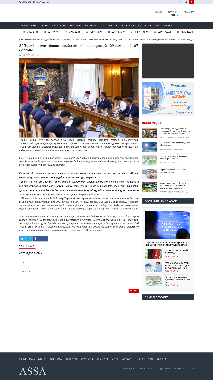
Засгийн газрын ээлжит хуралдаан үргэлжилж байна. (174, 137)
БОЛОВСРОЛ (132, 25)
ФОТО (157, 25)
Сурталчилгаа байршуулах (172, 369)
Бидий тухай (128, 369)
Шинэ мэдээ (152, 123)
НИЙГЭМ (146, 25)
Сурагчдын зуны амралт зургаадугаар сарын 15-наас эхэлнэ (177, 279)
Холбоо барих (146, 369)
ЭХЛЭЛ (24, 25)
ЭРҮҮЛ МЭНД (90, 25)
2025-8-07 (30, 55)
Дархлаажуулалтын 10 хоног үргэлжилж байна (172, 171)
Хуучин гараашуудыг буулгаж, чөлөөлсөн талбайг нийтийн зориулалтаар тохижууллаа (173, 185)
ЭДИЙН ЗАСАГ (58, 25)
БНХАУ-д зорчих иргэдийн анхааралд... (176, 251)
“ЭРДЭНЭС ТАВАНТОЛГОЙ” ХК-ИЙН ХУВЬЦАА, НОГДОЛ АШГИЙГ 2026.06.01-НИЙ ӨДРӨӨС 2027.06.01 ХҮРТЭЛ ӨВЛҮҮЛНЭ (177, 265)
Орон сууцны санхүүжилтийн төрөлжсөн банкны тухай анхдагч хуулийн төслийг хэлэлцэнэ (175, 131)
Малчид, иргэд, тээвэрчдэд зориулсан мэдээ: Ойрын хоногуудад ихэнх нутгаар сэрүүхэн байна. (175, 149)
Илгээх (133, 290)
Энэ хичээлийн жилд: (169, 163)
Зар (192, 369)
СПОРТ (119, 25)
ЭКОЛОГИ (167, 25)
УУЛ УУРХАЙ (74, 25)
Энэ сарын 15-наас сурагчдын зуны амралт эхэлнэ (154, 39)
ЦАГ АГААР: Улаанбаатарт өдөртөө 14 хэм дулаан (102, 39)
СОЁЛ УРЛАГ (107, 25)
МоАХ (33, 25)
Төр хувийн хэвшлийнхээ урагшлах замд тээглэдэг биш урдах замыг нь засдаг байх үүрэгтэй (167, 243)
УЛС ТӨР (43, 25)
